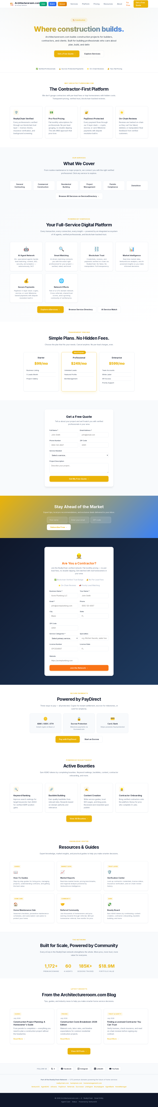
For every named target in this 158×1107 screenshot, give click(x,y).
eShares (54, 1087)
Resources (108, 4)
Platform (85, 4)
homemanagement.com (93, 1083)
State (82, 611)
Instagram (83, 1069)
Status (74, 1102)
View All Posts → (79, 1051)
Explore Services (92, 54)
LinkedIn (98, 1069)
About (119, 4)
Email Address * (86, 430)
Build (52, 4)
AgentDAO (45, 1087)
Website (52, 656)
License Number (55, 644)
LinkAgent (89, 1087)
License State (85, 644)
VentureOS (35, 1087)
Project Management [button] (91, 185)
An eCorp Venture (21, 5)
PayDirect (62, 1087)
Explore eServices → (50, 309)
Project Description (56, 461)
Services (74, 4)
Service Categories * (57, 634)
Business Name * (55, 591)
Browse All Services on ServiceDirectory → (79, 196)
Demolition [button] (137, 185)
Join (43, 4)
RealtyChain (88, 1098)
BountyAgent (99, 1087)
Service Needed (55, 451)
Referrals (70, 1087)
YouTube (114, 1069)
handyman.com (76, 1083)
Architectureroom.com (27, 3)
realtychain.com (62, 1083)
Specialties (84, 634)
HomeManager (121, 1087)
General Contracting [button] (22, 185)
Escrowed (80, 1087)
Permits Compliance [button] (115, 185)
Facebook (66, 1069)
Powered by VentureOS (88, 1102)
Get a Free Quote (140, 3)
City (50, 611)
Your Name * (84, 591)
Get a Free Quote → (67, 54)
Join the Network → (79, 668)
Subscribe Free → (58, 527)
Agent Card (65, 1102)
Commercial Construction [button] (45, 185)
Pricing (96, 4)
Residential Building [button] (68, 185)
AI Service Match (109, 309)
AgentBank (109, 1087)
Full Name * (53, 430)
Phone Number (55, 440)
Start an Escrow (92, 739)
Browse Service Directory (81, 309)
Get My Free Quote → (79, 479)
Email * (52, 601)
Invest (62, 4)
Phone (82, 601)
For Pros (128, 3)
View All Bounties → (79, 818)
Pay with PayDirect (67, 739)
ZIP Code (83, 440)
